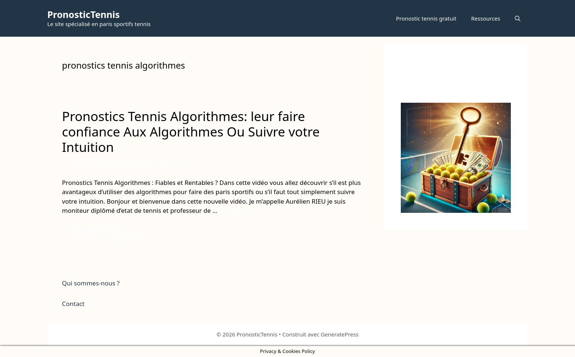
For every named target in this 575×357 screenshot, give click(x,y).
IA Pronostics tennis (95, 229)
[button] (518, 18)
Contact (73, 303)
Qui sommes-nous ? (91, 283)
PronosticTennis (83, 14)
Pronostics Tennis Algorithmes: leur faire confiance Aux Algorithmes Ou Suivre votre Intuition (191, 132)
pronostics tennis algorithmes (107, 237)
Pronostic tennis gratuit (426, 18)
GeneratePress (340, 334)
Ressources (485, 18)
